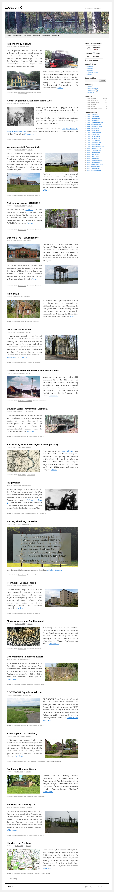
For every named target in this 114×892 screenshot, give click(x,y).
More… (60, 88)
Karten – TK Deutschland (93, 136)
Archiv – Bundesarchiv (93, 116)
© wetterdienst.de (91, 60)
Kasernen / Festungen (45, 761)
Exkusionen (90, 70)
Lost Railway (17, 35)
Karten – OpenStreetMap (93, 144)
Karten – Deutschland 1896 (94, 142)
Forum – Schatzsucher (93, 128)
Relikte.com (11, 357)
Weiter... (30, 223)
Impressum (55, 35)
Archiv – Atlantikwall (92, 114)
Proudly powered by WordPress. (95, 887)
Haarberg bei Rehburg (19, 843)
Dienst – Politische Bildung (94, 170)
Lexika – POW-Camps (93, 156)
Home (9, 35)
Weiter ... (46, 190)
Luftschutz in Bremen (19, 329)
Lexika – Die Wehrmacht (93, 152)
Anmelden (89, 86)
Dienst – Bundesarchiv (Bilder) (95, 164)
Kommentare (46, 35)
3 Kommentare (45, 873)
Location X (13, 7)
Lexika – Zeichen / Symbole (94, 160)
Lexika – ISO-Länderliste (93, 162)
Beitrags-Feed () (92, 89)
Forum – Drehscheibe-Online (94, 126)
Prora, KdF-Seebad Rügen (21, 583)
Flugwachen (13, 482)
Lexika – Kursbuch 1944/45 (94, 150)
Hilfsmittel (36, 35)
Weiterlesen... (29, 134)
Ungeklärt (21, 321)
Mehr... (72, 316)
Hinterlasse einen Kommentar (35, 436)
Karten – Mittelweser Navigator (95, 146)
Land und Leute (67, 451)
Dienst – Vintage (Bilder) (93, 168)
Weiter (35, 279)
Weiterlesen (19, 756)
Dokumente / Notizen (92, 72)
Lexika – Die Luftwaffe (93, 154)
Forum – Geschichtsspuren (94, 124)
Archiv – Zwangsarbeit (93, 120)
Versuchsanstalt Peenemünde (23, 147)
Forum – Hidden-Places (93, 130)
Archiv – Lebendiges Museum (95, 122)
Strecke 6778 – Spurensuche (23, 237)
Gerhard (30, 150)
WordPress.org (90, 92)
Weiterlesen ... (20, 608)
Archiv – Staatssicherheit (93, 118)
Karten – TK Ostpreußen (93, 138)
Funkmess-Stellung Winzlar (22, 769)
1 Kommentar (31, 475)
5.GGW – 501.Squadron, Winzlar (24, 692)
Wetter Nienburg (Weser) (94, 43)
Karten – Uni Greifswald (93, 140)
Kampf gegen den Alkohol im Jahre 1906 (29, 100)
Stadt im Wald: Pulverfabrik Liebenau (27, 408)
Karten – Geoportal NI (93, 134)
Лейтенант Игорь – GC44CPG (23, 203)
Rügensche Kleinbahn (19, 43)
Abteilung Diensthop (54, 570)
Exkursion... (31, 431)
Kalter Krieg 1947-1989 (25, 401)
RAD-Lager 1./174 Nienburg (22, 733)
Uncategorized (22, 513)
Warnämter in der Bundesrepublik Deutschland (33, 370)
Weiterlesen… (54, 644)
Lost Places (27, 35)
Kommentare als (92, 91)
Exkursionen (22, 195)
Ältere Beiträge (12, 879)
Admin (27, 46)
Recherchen (22, 139)
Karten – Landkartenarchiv (94, 132)
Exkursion (23, 357)
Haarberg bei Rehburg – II (21, 804)
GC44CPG (29, 210)
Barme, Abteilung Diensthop (22, 521)
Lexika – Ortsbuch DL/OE (94, 148)
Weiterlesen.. (53, 396)
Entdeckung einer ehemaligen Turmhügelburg (32, 444)
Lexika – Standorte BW (93, 158)
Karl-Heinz (28, 695)
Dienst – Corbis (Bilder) (93, 166)
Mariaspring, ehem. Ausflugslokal (25, 621)
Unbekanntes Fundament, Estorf (25, 656)
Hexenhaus (13, 293)
